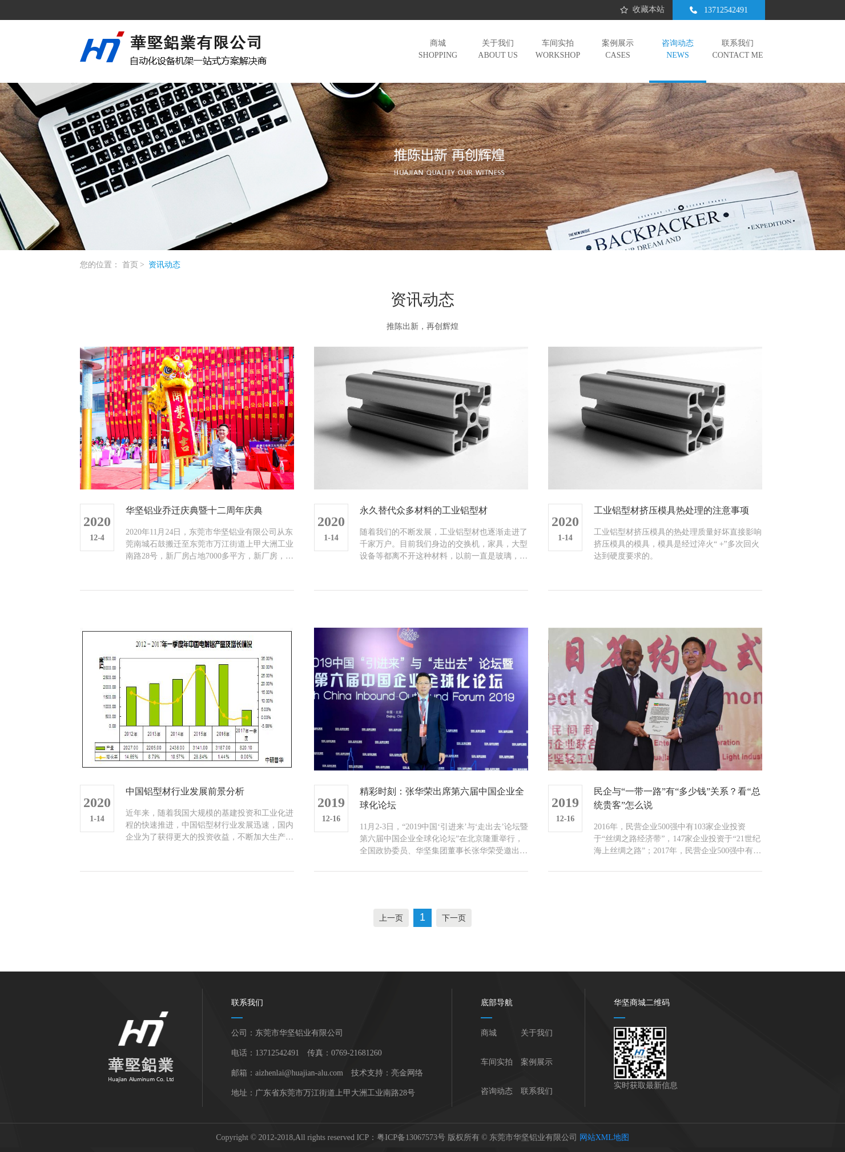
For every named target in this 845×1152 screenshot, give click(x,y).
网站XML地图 (604, 1137)
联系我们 (537, 1091)
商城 (489, 1033)
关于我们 (537, 1033)
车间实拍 (497, 1062)
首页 (130, 264)
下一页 (454, 917)
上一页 (391, 917)
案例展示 (537, 1062)
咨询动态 (497, 1091)
